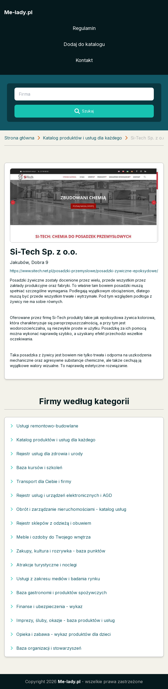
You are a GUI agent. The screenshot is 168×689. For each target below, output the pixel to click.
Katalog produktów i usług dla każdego (82, 138)
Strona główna (19, 138)
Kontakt (84, 60)
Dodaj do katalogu (84, 44)
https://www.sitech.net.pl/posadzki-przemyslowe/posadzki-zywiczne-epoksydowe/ (84, 270)
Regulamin (84, 28)
